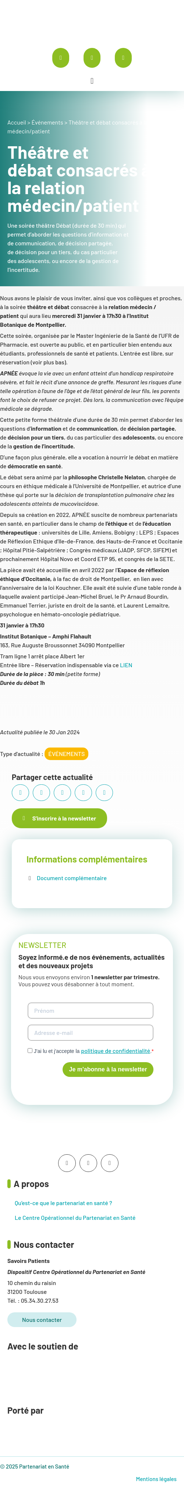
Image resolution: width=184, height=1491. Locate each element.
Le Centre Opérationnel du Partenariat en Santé (75, 1217)
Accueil (16, 122)
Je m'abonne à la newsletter (108, 1069)
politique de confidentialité (115, 1050)
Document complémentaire (72, 877)
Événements (47, 122)
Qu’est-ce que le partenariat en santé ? (63, 1202)
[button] (91, 81)
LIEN (126, 664)
